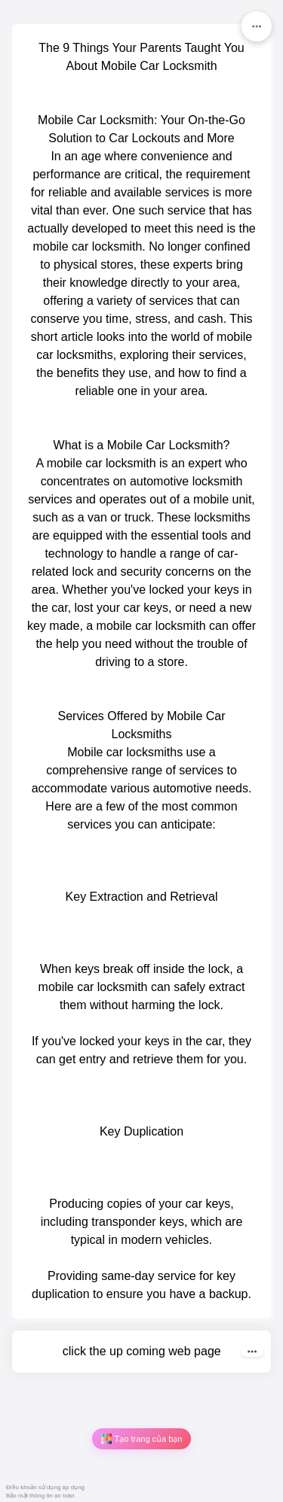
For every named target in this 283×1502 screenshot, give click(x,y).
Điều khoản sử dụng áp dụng (45, 1487)
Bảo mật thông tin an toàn (40, 1495)
